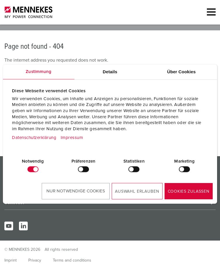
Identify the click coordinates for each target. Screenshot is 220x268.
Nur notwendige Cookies (75, 191)
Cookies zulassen (188, 191)
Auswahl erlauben (137, 191)
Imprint (10, 260)
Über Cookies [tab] (181, 71)
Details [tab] (110, 71)
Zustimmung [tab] (38, 71)
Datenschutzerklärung (34, 137)
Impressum (72, 137)
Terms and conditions (72, 260)
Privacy (34, 260)
